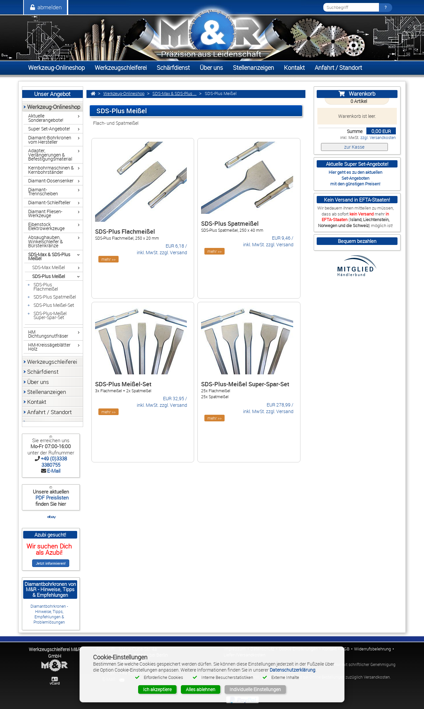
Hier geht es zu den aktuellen (355, 172)
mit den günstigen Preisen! (355, 184)
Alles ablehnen (200, 689)
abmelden (45, 7)
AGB (345, 649)
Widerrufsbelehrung (372, 649)
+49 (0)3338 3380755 (54, 461)
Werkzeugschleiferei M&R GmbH (55, 652)
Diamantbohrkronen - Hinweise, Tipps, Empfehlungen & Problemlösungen (49, 614)
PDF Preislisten (51, 497)
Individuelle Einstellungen (255, 689)
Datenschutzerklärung (292, 670)
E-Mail (53, 470)
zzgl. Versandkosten (378, 137)
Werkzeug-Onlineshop (123, 93)
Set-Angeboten (355, 178)
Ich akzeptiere (157, 689)
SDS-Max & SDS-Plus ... (174, 93)
